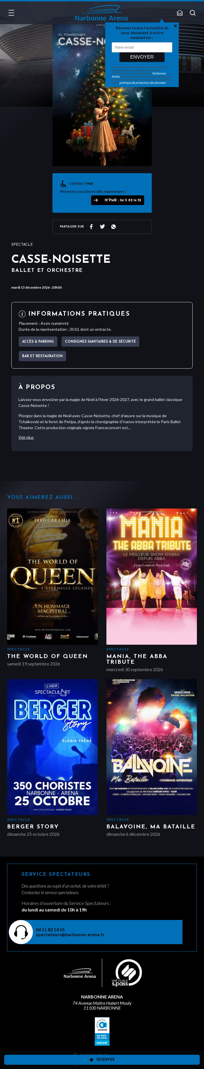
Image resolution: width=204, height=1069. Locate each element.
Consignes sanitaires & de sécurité (100, 342)
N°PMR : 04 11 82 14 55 (123, 200)
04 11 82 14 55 (50, 929)
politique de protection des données (142, 82)
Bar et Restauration (42, 356)
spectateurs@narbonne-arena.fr (70, 934)
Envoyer (142, 57)
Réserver (105, 1060)
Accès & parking (38, 342)
